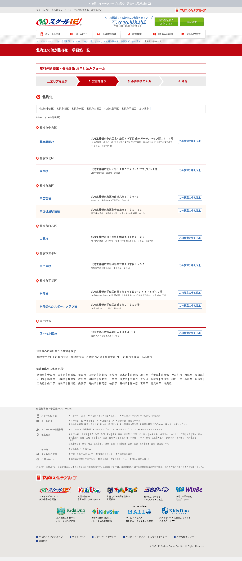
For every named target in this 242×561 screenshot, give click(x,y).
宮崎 (153, 444)
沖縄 (167, 444)
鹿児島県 (156, 383)
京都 (194, 438)
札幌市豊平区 (111, 108)
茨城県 (113, 374)
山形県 (93, 374)
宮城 (109, 434)
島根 (84, 444)
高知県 (93, 383)
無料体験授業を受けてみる (83, 459)
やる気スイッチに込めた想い (103, 416)
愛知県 (103, 379)
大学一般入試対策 (110, 424)
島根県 (188, 379)
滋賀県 (124, 379)
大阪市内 (170, 438)
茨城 (194, 434)
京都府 (134, 379)
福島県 (103, 374)
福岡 (130, 444)
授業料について (105, 454)
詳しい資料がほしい (141, 459)
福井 (105, 438)
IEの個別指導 (108, 34)
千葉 (183, 434)
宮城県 (72, 374)
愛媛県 (82, 383)
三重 (154, 438)
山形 (114, 434)
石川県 (41, 379)
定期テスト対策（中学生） (130, 421)
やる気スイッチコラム (81, 449)
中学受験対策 (77, 424)
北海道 (41, 374)
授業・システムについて (82, 454)
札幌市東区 (78, 108)
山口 (102, 444)
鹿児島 (160, 444)
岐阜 (142, 438)
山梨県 (62, 379)
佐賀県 (113, 383)
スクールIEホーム (45, 41)
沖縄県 (168, 383)
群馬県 (134, 374)
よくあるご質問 (164, 34)
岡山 (90, 444)
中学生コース (93, 421)
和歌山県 (176, 379)
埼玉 (189, 434)
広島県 (41, 383)
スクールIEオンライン (178, 424)
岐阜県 (82, 379)
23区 (135, 434)
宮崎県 (144, 383)
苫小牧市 (144, 108)
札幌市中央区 (46, 108)
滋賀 (72, 440)
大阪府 (144, 379)
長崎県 (124, 383)
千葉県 (155, 374)
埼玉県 (144, 374)
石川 (99, 438)
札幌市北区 (63, 108)
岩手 (97, 434)
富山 (94, 438)
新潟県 (188, 374)
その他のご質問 (125, 454)
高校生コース (108, 421)
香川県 (72, 383)
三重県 (113, 379)
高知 (119, 444)
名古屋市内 (123, 438)
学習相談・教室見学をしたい (113, 459)
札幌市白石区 (94, 108)
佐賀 (136, 444)
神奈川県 (176, 374)
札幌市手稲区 (129, 108)
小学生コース (77, 421)
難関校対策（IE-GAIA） (153, 424)
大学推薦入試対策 (130, 424)
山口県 (51, 383)
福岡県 (103, 383)
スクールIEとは (52, 34)
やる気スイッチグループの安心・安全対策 (141, 416)
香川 (113, 444)
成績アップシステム (128, 429)
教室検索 (136, 34)
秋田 (103, 434)
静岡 (148, 438)
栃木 (200, 434)
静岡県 (93, 379)
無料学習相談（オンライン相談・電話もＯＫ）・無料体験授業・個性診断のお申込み (98, 41)
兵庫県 (155, 379)
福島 (120, 434)
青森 (91, 434)
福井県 (51, 379)
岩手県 (62, 374)
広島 (96, 444)
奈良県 (165, 379)
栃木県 (124, 374)
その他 (142, 434)
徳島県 (62, 383)
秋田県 (82, 374)
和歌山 (77, 444)
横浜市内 (164, 434)
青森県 (51, 374)
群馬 (71, 438)
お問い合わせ (193, 34)
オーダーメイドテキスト (151, 429)
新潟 (76, 438)
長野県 (72, 379)
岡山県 (199, 379)
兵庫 (189, 438)
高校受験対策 (93, 424)
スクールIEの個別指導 (81, 429)
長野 (82, 438)
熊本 (147, 444)
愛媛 (124, 444)
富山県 (199, 374)
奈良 (71, 444)
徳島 (107, 444)
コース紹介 (80, 34)
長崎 (142, 444)
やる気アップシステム (105, 429)
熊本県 (134, 383)
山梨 (88, 438)
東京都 (165, 374)
